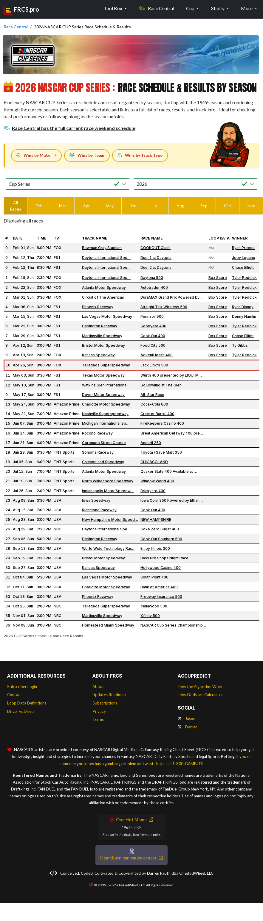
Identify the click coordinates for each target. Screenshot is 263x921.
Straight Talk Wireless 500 (163, 307)
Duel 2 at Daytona (155, 267)
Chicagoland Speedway (103, 462)
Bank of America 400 (159, 587)
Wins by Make (33, 155)
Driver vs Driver (21, 711)
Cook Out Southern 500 (161, 539)
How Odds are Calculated (201, 694)
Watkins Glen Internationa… (106, 385)
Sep (204, 205)
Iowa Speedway (96, 500)
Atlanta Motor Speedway (104, 287)
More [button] (247, 8)
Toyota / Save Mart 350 (161, 452)
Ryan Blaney (242, 307)
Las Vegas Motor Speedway (107, 316)
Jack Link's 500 (154, 365)
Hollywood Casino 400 (160, 567)
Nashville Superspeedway (105, 414)
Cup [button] (190, 8)
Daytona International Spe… (106, 257)
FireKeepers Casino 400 (162, 423)
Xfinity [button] (218, 8)
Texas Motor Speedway (103, 375)
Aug (180, 205)
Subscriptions (104, 703)
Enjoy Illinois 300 (155, 548)
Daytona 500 (151, 277)
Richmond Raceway (99, 510)
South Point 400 (154, 577)
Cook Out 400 (152, 336)
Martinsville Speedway (102, 336)
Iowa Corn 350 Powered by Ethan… (171, 500)
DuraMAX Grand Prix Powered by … (172, 297)
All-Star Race (152, 394)
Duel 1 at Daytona (155, 257)
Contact (14, 694)
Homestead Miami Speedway (108, 625)
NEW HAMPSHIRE (155, 519)
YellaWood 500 (153, 606)
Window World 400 (157, 481)
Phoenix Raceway (97, 307)
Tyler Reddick (244, 277)
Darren (187, 726)
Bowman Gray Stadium (102, 247)
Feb (39, 205)
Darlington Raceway (99, 326)
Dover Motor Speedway (103, 394)
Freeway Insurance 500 (161, 596)
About (98, 686)
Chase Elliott (243, 267)
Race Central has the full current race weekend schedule (69, 128)
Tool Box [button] (113, 8)
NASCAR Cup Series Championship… (173, 625)
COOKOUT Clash (155, 247)
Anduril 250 (150, 442)
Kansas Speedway (98, 355)
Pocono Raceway (97, 433)
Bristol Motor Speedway (103, 345)
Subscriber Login (22, 686)
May (110, 205)
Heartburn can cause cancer (131, 857)
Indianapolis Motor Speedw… (108, 491)
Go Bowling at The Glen (161, 385)
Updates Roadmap (109, 694)
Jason (186, 718)
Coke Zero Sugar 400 (159, 529)
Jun (133, 205)
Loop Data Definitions (26, 703)
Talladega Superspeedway (106, 365)
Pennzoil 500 (152, 316)
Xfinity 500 (150, 615)
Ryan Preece (243, 247)
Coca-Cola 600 (154, 404)
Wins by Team (86, 155)
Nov (251, 205)
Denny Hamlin (244, 316)
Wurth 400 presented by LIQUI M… (171, 375)
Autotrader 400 (154, 287)
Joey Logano (243, 257)
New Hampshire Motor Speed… (110, 519)
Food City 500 (152, 345)
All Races (15, 205)
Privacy (99, 711)
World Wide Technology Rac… (108, 548)
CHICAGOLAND (154, 462)
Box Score (217, 277)
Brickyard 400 (152, 491)
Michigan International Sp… (105, 423)
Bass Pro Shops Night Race (164, 558)
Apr (86, 205)
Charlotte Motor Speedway (106, 404)
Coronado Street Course (104, 442)
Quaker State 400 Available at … (168, 471)
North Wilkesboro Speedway (107, 481)
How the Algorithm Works (201, 686)
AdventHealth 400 (156, 355)
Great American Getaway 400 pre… (171, 433)
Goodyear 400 (153, 326)
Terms (98, 719)
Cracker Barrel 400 (157, 414)
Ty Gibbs (240, 345)
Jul (157, 205)
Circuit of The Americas (103, 297)
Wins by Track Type (140, 155)
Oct (227, 205)
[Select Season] (195, 184)
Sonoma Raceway (98, 452)
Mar (62, 205)
